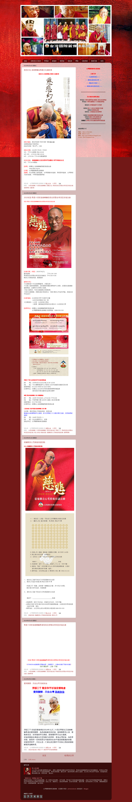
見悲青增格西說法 (95, 118)
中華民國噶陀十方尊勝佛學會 (95, 101)
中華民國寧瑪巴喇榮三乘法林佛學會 (95, 100)
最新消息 (94, 61)
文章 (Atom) (31, 759)
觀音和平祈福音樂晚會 (50, 749)
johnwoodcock (72, 789)
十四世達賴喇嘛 (41, 185)
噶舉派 (62, 61)
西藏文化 (49, 185)
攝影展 (32, 187)
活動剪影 (85, 61)
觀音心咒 (54, 615)
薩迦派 (54, 61)
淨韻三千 (58, 430)
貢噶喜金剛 (95, 110)
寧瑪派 (46, 61)
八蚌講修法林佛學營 (95, 112)
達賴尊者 (26, 187)
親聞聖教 (66, 432)
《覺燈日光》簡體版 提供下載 (33, 778)
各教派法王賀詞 (36, 61)
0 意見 (54, 183)
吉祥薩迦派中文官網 (95, 105)
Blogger (86, 789)
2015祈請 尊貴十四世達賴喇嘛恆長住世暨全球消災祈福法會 (47, 198)
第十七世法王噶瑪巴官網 (95, 108)
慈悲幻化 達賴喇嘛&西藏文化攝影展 (38, 70)
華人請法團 (35, 768)
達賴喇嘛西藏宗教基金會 (95, 115)
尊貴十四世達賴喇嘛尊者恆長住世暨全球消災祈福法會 (45, 625)
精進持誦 (43, 432)
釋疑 (77, 61)
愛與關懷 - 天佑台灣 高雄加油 (35, 683)
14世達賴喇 (31, 185)
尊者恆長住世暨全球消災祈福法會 (63, 185)
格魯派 (70, 61)
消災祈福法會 (50, 430)
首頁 (102, 61)
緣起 (25, 61)
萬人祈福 (37, 432)
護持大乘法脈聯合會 (95, 117)
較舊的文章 (69, 755)
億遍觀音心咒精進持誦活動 (55, 432)
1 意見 (54, 669)
